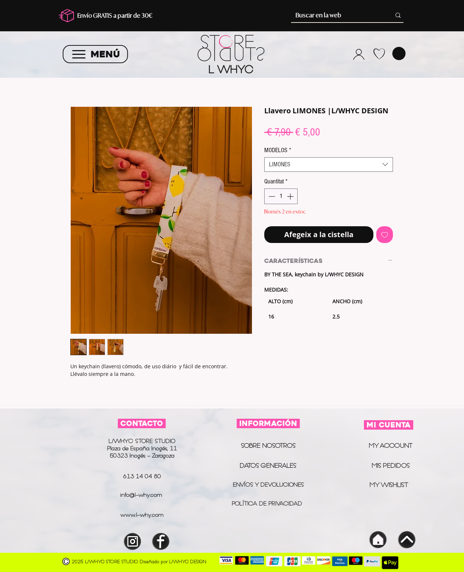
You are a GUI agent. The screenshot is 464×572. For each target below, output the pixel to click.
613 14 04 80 (142, 476)
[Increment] (291, 196)
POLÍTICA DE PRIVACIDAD (268, 503)
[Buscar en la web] (336, 15)
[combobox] (328, 164)
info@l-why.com (141, 494)
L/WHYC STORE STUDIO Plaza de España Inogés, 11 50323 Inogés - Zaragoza (142, 448)
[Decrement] (271, 196)
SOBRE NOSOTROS (268, 446)
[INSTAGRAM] (132, 541)
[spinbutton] (281, 196)
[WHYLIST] (379, 54)
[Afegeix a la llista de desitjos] (384, 234)
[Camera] (359, 54)
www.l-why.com (141, 514)
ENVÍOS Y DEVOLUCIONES (268, 484)
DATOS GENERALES (268, 466)
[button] (399, 53)
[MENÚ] (95, 54)
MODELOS (277, 150)
